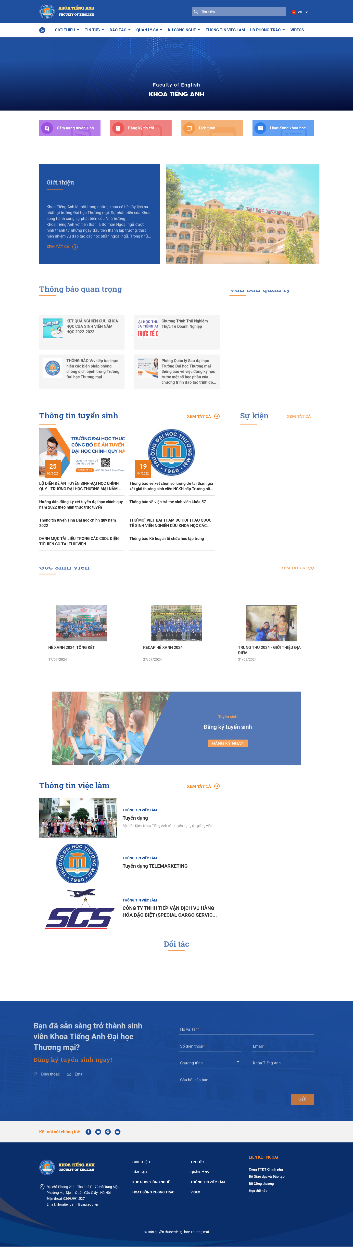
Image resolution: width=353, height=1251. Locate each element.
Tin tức (92, 29)
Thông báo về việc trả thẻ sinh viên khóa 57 (167, 501)
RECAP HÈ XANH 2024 (163, 669)
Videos (297, 29)
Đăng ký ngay (211, 740)
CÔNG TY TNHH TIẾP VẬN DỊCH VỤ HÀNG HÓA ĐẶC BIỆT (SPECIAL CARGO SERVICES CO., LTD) (170, 916)
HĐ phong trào (265, 29)
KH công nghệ (182, 29)
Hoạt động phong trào (153, 1196)
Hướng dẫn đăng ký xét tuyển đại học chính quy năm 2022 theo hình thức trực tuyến (81, 504)
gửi (302, 1122)
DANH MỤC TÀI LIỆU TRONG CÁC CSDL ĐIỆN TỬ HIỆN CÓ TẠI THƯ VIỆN (79, 541)
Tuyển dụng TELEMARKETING (155, 870)
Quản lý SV (147, 29)
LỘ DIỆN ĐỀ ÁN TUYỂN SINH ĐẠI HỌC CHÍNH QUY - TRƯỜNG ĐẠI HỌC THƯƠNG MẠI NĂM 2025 (79, 486)
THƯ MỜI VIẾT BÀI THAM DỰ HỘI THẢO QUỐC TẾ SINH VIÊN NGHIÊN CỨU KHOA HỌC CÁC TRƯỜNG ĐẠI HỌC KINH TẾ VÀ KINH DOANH (170, 523)
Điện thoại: (28, 1078)
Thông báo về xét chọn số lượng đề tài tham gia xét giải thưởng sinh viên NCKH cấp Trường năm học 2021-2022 (171, 486)
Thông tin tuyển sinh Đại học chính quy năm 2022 (77, 523)
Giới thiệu (65, 29)
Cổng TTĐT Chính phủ (266, 1174)
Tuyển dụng (135, 822)
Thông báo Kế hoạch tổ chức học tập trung (166, 538)
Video (195, 1196)
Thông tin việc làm (225, 29)
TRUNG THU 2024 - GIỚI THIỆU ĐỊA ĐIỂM (269, 672)
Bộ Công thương (261, 1188)
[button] (299, 12)
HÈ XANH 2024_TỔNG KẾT (71, 669)
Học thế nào (258, 1195)
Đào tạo (118, 29)
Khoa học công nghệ (151, 1186)
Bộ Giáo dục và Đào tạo (267, 1181)
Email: (58, 1078)
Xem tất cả (62, 264)
